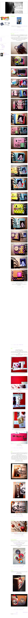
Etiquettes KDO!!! (14, 539)
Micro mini (12, 33)
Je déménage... (13, 16)
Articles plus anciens (25, 612)
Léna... (12, 451)
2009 (2, 44)
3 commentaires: (21, 516)
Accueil (17, 612)
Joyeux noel (13, 520)
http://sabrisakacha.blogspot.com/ (18, 543)
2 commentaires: (21, 609)
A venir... (12, 570)
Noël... (12, 348)
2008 (2, 49)
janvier (3, 45)
